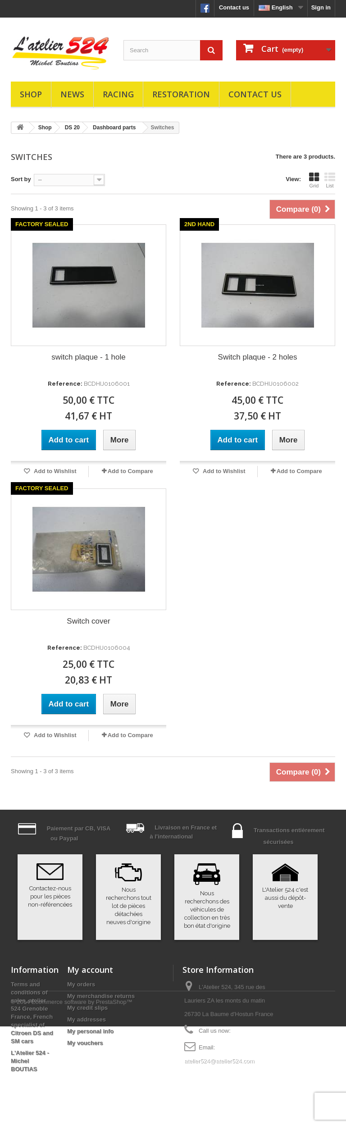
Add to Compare (130, 471)
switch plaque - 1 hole (88, 357)
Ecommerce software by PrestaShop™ (82, 1101)
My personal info (90, 1031)
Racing (118, 94)
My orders (81, 984)
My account (90, 969)
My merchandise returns (101, 996)
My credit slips (87, 1007)
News (72, 94)
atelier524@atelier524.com (219, 1061)
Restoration (181, 94)
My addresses (86, 1019)
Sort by (21, 179)
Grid (314, 180)
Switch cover (88, 621)
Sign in (321, 7)
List (329, 180)
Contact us (234, 7)
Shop (31, 94)
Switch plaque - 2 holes (257, 357)
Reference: (65, 383)
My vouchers (85, 1042)
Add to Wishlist (54, 471)
